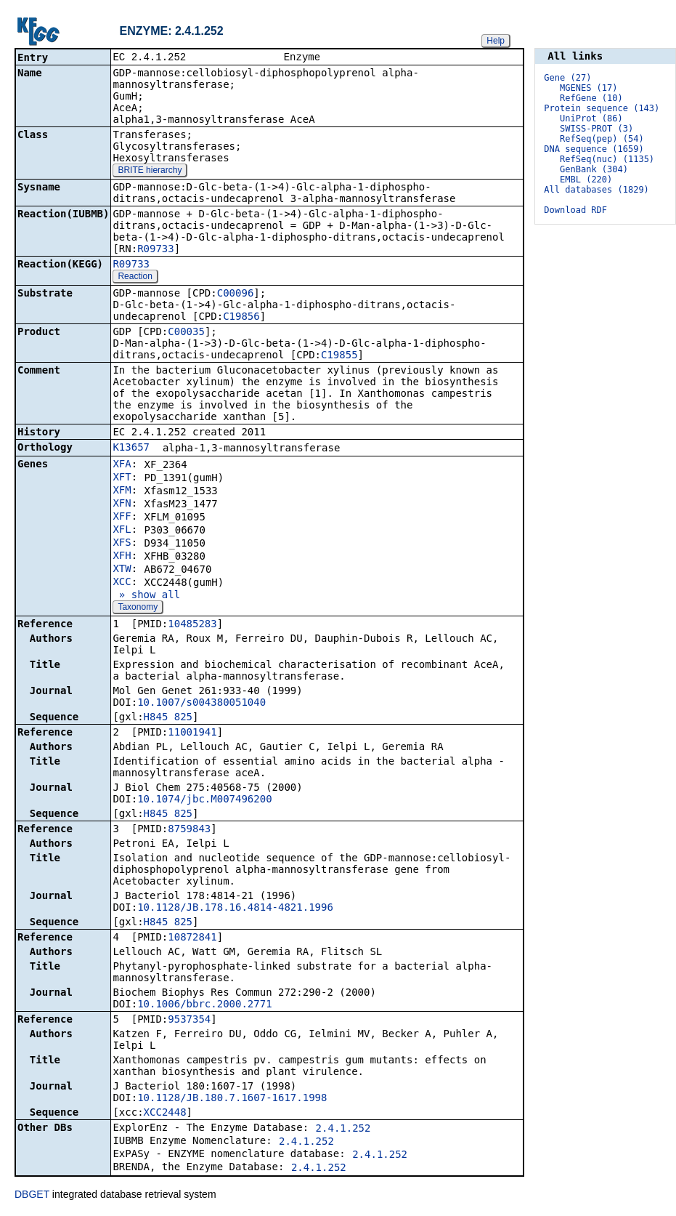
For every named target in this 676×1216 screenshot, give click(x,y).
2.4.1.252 (343, 1129)
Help (495, 41)
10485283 (192, 625)
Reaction (135, 278)
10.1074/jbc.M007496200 (204, 800)
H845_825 (168, 718)
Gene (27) (567, 78)
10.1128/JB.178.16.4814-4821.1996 (235, 908)
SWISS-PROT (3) (596, 129)
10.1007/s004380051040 (201, 703)
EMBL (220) (586, 179)
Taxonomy (138, 608)
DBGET (32, 1195)
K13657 (131, 448)
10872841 (192, 938)
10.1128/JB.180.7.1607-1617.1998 (232, 1099)
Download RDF (575, 210)
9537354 (189, 1020)
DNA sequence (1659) (593, 149)
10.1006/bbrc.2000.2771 (204, 1005)
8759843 (189, 830)
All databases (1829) (596, 190)
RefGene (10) (591, 98)
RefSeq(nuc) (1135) (607, 159)
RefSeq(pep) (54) (602, 139)
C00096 (235, 294)
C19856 (241, 317)
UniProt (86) (591, 118)
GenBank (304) (594, 169)
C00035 (186, 333)
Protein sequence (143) (601, 108)
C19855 (339, 356)
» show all (146, 596)
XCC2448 (165, 1113)
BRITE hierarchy (150, 171)
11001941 (192, 733)
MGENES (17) (588, 88)
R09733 (155, 250)
